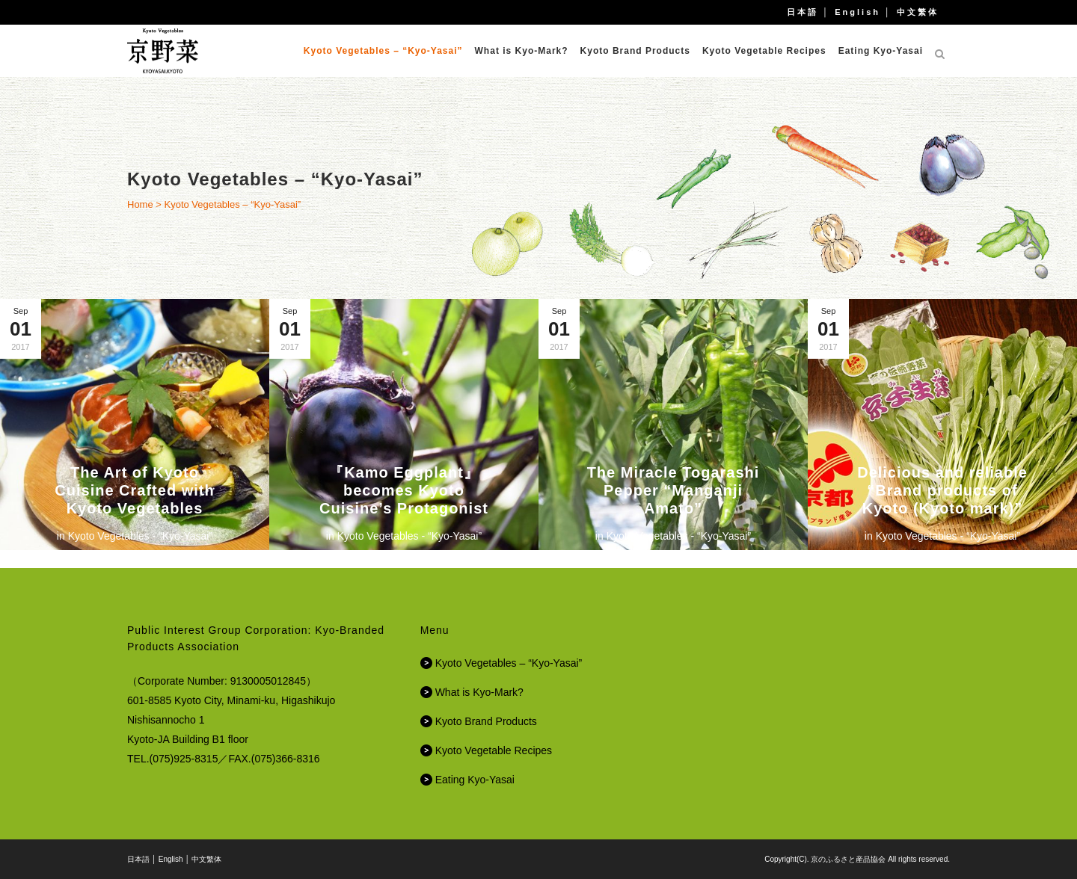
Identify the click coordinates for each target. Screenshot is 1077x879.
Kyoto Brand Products (486, 721)
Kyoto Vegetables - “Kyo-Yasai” (140, 536)
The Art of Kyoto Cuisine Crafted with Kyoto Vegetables (134, 490)
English (857, 11)
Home (140, 204)
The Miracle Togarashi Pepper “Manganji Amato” (673, 490)
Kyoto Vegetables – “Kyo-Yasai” (509, 663)
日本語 (802, 11)
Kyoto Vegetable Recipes (493, 750)
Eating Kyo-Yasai (475, 780)
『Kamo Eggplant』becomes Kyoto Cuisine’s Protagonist (403, 490)
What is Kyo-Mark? (479, 692)
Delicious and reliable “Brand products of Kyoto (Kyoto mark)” (942, 490)
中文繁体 (918, 11)
